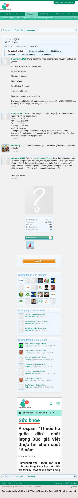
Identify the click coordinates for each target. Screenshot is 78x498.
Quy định (74, 487)
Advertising (60, 14)
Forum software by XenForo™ (21, 487)
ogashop (28, 353)
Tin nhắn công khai (15, 51)
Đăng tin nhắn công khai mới (43, 18)
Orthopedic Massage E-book (35, 364)
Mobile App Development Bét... (36, 344)
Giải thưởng (46, 54)
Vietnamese (18, 483)
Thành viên (31, 14)
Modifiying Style (7, 483)
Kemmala (28, 360)
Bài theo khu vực (28, 54)
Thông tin (11, 54)
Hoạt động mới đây (36, 51)
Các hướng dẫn (45, 14)
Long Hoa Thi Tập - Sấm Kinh (35, 351)
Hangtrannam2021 (19, 113)
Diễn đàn (19, 14)
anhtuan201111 (18, 158)
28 (51, 229)
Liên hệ (71, 14)
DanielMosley (29, 323)
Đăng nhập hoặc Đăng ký (64, 2)
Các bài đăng (56, 51)
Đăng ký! (39, 260)
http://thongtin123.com (42, 158)
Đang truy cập (8, 18)
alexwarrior (29, 346)
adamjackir (28, 366)
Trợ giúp (73, 483)
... (57, 18)
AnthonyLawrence (31, 316)
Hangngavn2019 (18, 59)
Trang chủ (7, 14)
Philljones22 (29, 387)
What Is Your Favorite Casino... (36, 358)
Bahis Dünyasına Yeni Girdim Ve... (37, 321)
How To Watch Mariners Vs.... (35, 385)
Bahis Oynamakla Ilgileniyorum (36, 328)
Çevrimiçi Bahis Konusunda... (35, 314)
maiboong (15, 145)
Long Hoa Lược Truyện (33, 378)
